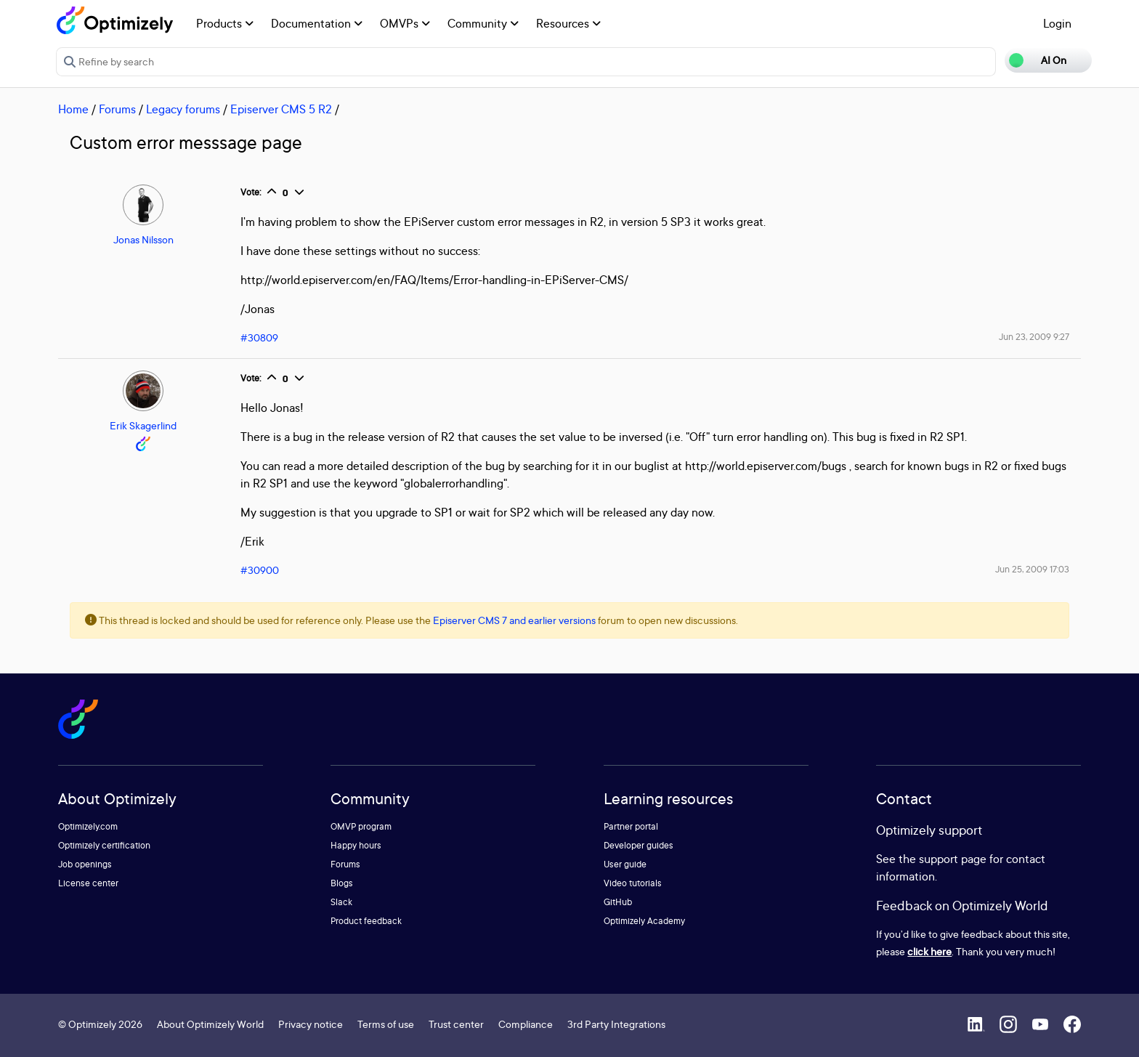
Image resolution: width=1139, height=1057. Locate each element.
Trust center (456, 1024)
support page (952, 859)
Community (483, 23)
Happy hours (356, 845)
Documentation (316, 23)
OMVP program (361, 826)
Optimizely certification (104, 845)
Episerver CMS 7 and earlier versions (514, 620)
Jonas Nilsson (143, 239)
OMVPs (405, 23)
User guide (625, 864)
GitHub (618, 902)
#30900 (259, 570)
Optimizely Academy (644, 921)
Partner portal (631, 826)
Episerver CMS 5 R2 (281, 109)
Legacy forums (183, 109)
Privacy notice (310, 1024)
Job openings (85, 864)
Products (225, 23)
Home (73, 109)
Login (1057, 23)
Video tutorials (633, 883)
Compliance (525, 1024)
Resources (568, 23)
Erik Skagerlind (143, 425)
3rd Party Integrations (616, 1024)
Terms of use (385, 1024)
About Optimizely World (210, 1024)
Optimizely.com (88, 826)
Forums (117, 109)
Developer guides (638, 845)
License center (88, 883)
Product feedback (366, 921)
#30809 (259, 337)
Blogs (342, 883)
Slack (341, 902)
